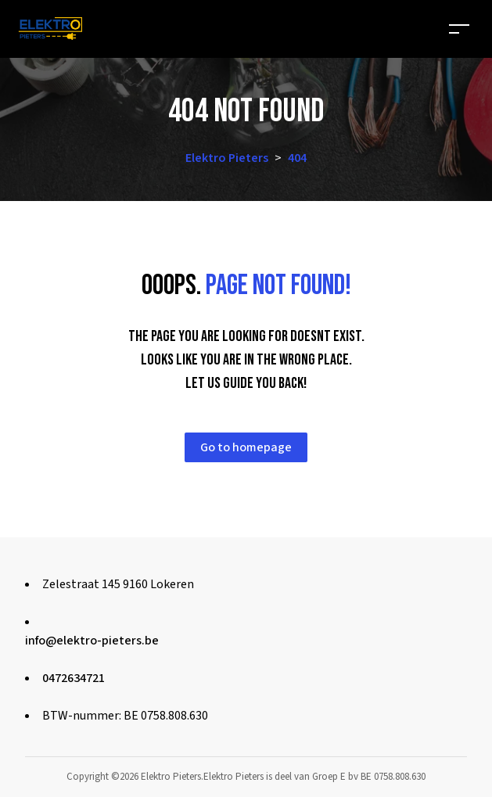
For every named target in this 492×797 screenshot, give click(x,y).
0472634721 (73, 678)
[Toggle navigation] (459, 29)
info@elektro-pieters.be (92, 640)
